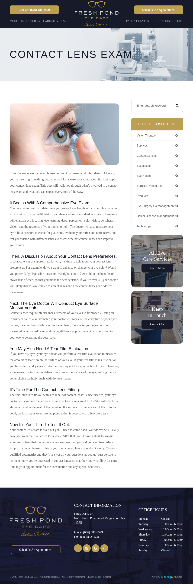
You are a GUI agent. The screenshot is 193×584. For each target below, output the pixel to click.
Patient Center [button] (139, 21)
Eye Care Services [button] (52, 21)
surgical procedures (150, 186)
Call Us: (34, 10)
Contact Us (157, 326)
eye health (144, 176)
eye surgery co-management (157, 207)
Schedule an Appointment (158, 10)
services (142, 145)
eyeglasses (144, 166)
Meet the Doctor (23, 21)
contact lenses (147, 156)
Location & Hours (169, 21)
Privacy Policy (94, 576)
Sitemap (107, 576)
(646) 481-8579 (93, 532)
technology (144, 227)
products (143, 197)
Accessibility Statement (73, 576)
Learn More (157, 270)
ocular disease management (156, 217)
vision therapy (147, 135)
